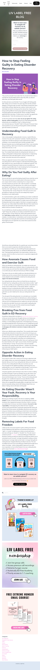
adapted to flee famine (8, 641)
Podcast (26, 3)
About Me (4, 3)
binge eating (5, 646)
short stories (5, 663)
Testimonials (14, 3)
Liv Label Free (14, 435)
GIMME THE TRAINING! (20, 484)
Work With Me (8, 3)
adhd (3, 642)
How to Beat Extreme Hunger (22, 449)
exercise (4, 649)
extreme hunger (6, 653)
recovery (4, 662)
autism (4, 644)
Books (20, 3)
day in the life (6, 648)
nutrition (4, 660)
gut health (5, 656)
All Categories (5, 639)
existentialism (5, 651)
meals (3, 658)
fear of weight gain (7, 655)
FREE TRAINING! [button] (36, 3)
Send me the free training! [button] (20, 49)
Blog (31, 3)
